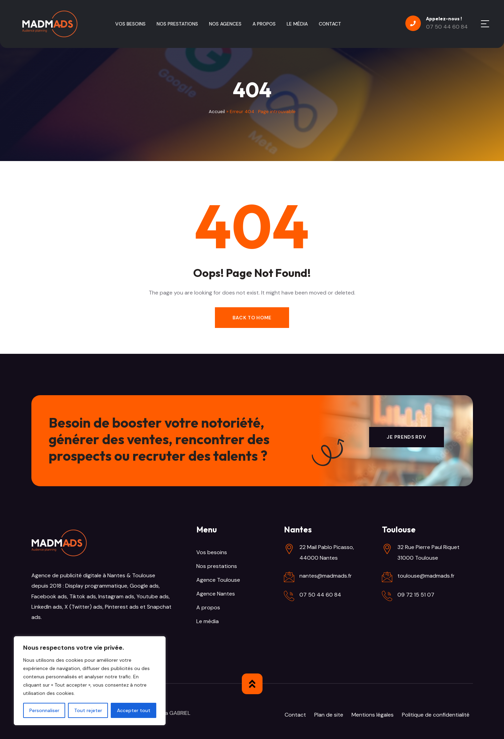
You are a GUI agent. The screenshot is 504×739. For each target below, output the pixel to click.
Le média (207, 621)
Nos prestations (216, 566)
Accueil (217, 111)
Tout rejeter (88, 710)
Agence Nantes (215, 593)
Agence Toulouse (218, 579)
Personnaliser (44, 710)
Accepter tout (133, 710)
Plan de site (328, 714)
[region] (90, 680)
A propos (208, 607)
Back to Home (252, 317)
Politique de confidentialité (436, 714)
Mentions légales (373, 714)
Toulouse (143, 575)
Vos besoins (211, 552)
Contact (295, 714)
